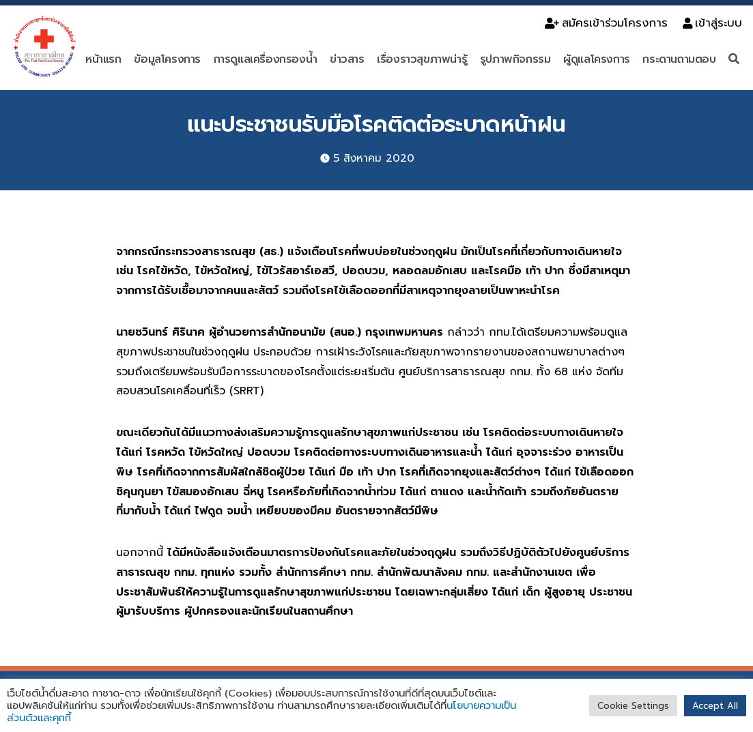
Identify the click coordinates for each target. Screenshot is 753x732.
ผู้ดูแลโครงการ (596, 59)
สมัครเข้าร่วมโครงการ (606, 22)
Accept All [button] (715, 705)
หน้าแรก (103, 59)
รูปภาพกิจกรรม (515, 59)
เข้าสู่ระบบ (712, 22)
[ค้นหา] (735, 59)
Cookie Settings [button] (633, 705)
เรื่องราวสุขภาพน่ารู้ (422, 59)
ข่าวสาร (347, 59)
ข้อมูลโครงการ (167, 59)
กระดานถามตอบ (678, 59)
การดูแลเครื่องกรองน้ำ (265, 59)
